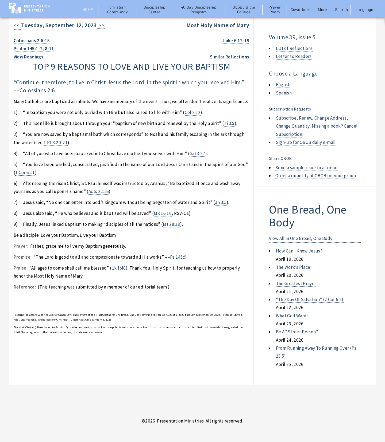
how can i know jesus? (299, 251)
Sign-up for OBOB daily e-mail (306, 142)
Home (87, 9)
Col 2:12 (193, 112)
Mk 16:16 (163, 213)
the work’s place (293, 267)
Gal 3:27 (197, 153)
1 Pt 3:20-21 (56, 142)
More (322, 9)
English (283, 85)
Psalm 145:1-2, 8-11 (34, 49)
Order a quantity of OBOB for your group (315, 176)
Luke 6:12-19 (236, 41)
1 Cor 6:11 (25, 172)
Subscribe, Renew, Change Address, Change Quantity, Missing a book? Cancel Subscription (317, 126)
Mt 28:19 (171, 224)
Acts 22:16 (98, 191)
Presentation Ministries (37, 8)
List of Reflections (294, 48)
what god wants (292, 316)
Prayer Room (274, 10)
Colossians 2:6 (37, 90)
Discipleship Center (154, 10)
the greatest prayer (296, 283)
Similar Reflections (229, 57)
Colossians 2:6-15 (32, 41)
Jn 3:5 (221, 202)
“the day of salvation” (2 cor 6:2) (310, 299)
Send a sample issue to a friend (306, 168)
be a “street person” (297, 332)
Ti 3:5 (229, 123)
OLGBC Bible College (244, 10)
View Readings (29, 57)
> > (101, 25)
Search (341, 9)
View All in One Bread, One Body (301, 238)
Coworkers (300, 9)
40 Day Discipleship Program (199, 10)
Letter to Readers (294, 56)
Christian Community (117, 10)
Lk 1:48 (118, 268)
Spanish (284, 93)
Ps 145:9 (178, 257)
